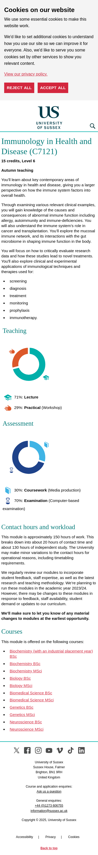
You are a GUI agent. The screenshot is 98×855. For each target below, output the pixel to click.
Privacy (50, 837)
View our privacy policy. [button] (26, 74)
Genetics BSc (21, 707)
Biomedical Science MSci (32, 700)
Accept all (53, 87)
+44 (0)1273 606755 (49, 805)
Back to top (49, 848)
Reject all (19, 87)
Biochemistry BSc (25, 663)
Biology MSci (21, 685)
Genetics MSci (22, 714)
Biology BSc (20, 678)
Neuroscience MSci (26, 729)
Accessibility (24, 837)
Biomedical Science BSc (31, 693)
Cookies (73, 837)
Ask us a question (49, 791)
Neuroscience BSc (26, 722)
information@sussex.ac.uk (49, 811)
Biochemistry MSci (26, 671)
